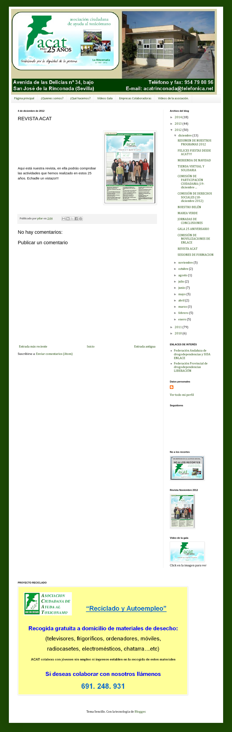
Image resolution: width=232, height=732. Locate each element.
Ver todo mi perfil (182, 394)
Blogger (140, 711)
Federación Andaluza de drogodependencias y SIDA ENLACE (192, 354)
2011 (178, 327)
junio (182, 287)
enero (182, 319)
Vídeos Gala (105, 98)
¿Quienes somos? (52, 98)
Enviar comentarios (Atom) (54, 354)
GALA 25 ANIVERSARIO (193, 229)
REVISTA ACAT (188, 248)
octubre (183, 268)
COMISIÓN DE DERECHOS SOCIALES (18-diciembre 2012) (195, 197)
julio (181, 281)
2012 (178, 130)
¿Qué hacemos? (80, 98)
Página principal (24, 98)
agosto (183, 275)
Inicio (91, 346)
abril (181, 300)
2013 (178, 123)
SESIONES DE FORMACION (196, 254)
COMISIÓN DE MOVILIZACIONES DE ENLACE (194, 239)
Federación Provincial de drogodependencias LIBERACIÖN (191, 367)
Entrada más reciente (33, 346)
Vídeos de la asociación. (173, 98)
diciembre (185, 135)
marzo (183, 306)
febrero (183, 313)
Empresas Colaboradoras (135, 98)
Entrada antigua (144, 346)
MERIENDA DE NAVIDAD (194, 160)
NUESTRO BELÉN (189, 207)
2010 (178, 333)
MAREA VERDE (188, 213)
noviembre (186, 262)
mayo (182, 294)
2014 (178, 117)
